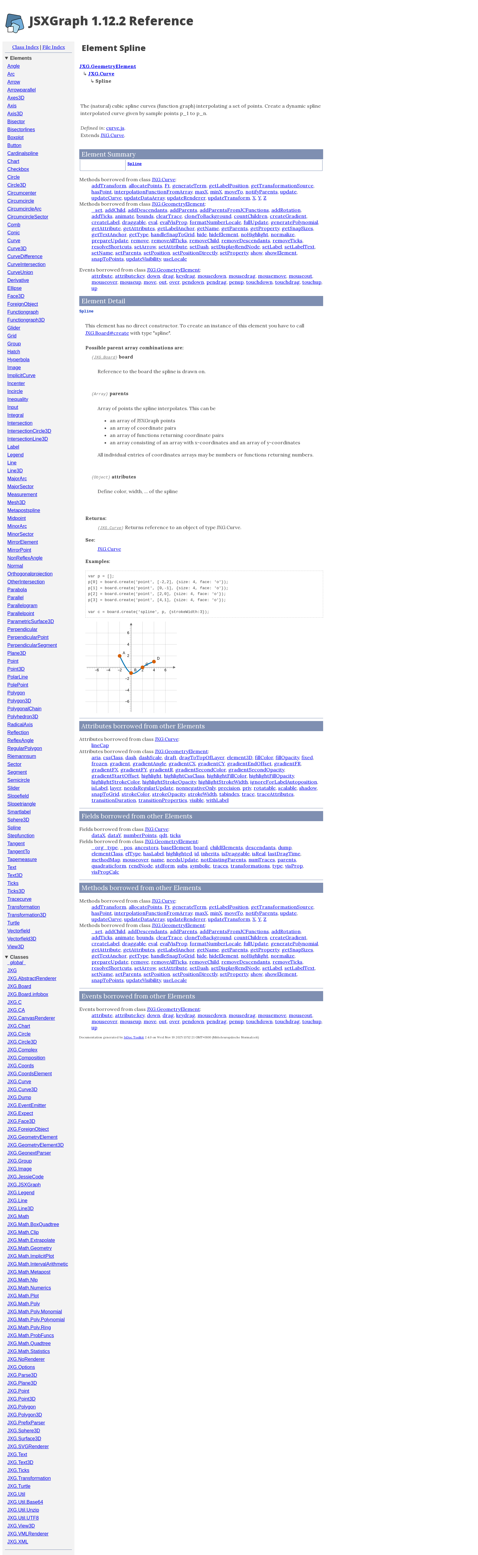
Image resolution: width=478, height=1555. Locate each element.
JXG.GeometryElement (32, 1137)
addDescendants (147, 210)
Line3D (15, 470)
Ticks (13, 883)
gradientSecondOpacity (256, 770)
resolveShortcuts (111, 247)
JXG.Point (18, 1391)
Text (11, 867)
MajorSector (20, 486)
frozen (99, 763)
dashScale (150, 757)
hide (202, 234)
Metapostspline (23, 510)
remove (140, 240)
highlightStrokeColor (115, 782)
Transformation (23, 907)
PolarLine (17, 677)
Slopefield (18, 796)
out (163, 282)
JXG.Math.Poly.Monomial (34, 1311)
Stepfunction (20, 835)
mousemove (272, 276)
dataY (114, 835)
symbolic (200, 866)
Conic (13, 232)
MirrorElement (22, 542)
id (196, 853)
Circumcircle (20, 201)
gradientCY (211, 763)
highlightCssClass (184, 776)
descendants (260, 847)
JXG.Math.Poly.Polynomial (36, 1319)
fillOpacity (287, 757)
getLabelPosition (228, 185)
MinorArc (17, 526)
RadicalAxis (20, 724)
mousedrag (242, 276)
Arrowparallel (21, 89)
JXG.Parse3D (22, 1375)
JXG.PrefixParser (26, 1422)
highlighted (179, 853)
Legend (15, 454)
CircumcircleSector (27, 216)
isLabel (99, 788)
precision (229, 788)
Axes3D (15, 97)
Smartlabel (18, 811)
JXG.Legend (20, 1192)
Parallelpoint (20, 613)
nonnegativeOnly (196, 788)
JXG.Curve (19, 1081)
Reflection (18, 732)
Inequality (17, 399)
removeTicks (287, 240)
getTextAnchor (109, 234)
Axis (11, 105)
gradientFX (104, 770)
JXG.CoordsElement (29, 1073)
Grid (11, 335)
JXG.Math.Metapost (28, 1272)
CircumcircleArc (24, 208)
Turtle (13, 922)
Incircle (15, 391)
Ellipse (14, 288)
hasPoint (101, 192)
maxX (201, 192)
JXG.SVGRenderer (28, 1446)
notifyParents (261, 192)
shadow (308, 788)
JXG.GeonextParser (29, 1153)
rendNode (141, 866)
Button (14, 145)
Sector (14, 764)
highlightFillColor (227, 776)
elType (133, 853)
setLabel (272, 247)
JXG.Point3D (21, 1399)
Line (11, 462)
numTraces (261, 860)
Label (13, 446)
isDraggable (236, 853)
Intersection (20, 423)
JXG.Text (17, 1454)
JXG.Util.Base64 (25, 1502)
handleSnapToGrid (172, 234)
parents (286, 860)
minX (216, 192)
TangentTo (18, 851)
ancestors (147, 847)
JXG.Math (18, 1216)
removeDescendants (245, 240)
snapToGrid (105, 794)
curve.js (115, 128)
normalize (282, 234)
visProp (294, 866)
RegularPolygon (24, 748)
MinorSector (20, 534)
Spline (14, 827)
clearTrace (169, 216)
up (94, 288)
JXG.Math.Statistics (28, 1351)
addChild (115, 210)
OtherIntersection (26, 581)
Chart (13, 161)
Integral (15, 415)
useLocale (175, 259)
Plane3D (16, 653)
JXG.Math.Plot (23, 1295)
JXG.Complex (22, 1049)
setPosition (157, 253)
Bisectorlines (21, 129)
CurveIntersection (26, 264)
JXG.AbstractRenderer (31, 978)
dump (284, 847)
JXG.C (14, 1002)
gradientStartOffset (115, 776)
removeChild (204, 240)
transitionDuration (113, 800)
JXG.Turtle (18, 1486)
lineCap (100, 745)
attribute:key (129, 276)
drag (168, 276)
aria (96, 757)
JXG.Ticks (18, 1470)
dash (130, 757)
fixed (307, 757)
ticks (175, 835)
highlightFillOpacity (271, 776)
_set (96, 210)
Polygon (16, 692)
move (150, 282)
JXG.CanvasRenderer (31, 1018)
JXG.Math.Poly (23, 1303)
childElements (226, 847)
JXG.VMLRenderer (27, 1533)
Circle (13, 177)
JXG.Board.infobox (27, 994)
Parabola (17, 589)
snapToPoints (107, 259)
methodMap (105, 860)
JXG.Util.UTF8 (23, 1518)
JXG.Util (16, 1494)
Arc (11, 74)
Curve (13, 240)
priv (246, 788)
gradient (120, 763)
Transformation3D (26, 915)
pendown (193, 282)
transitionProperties (162, 800)
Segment (17, 772)
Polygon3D (19, 700)
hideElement (223, 234)
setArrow (145, 247)
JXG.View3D (21, 1525)
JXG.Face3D (21, 1121)
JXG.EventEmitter (26, 1105)
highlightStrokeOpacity (169, 782)
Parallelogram (22, 605)
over (174, 282)
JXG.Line (17, 1200)
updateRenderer (186, 198)
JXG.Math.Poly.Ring (29, 1327)
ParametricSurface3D (30, 621)
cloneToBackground (207, 216)
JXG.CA (16, 1010)
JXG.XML (17, 1541)
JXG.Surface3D (24, 1438)
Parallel (15, 597)
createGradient (288, 216)
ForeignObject (22, 304)
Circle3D (16, 185)
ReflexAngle (20, 740)
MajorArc (17, 478)
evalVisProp (173, 222)
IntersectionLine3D (27, 439)
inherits (210, 853)
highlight (151, 776)
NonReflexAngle (25, 558)
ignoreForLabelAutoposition (283, 782)
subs (182, 866)
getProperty (264, 228)
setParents (128, 253)
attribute (101, 276)
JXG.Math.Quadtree (29, 1343)
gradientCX (182, 763)
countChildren (250, 216)
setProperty (234, 253)
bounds (145, 216)
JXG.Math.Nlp (22, 1280)
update (288, 192)
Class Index (25, 47)
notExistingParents (223, 860)
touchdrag (287, 282)
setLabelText (299, 247)
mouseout (300, 276)
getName (208, 228)
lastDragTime (284, 853)
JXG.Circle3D (22, 1041)
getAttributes (139, 228)
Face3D (15, 296)
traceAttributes (275, 794)
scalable (287, 788)
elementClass (107, 853)
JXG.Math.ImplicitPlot (30, 1256)
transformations (250, 866)
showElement (281, 253)
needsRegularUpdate (148, 788)
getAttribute (106, 228)
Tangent (16, 843)
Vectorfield (18, 930)
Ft (167, 185)
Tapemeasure (22, 859)
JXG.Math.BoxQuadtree (33, 1224)
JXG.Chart (18, 1026)
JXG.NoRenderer (26, 1359)
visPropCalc (105, 872)
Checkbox (18, 169)
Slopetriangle (21, 803)
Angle (13, 66)
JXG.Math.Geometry (29, 1248)
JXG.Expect (20, 1113)
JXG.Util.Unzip (23, 1510)
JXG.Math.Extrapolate (31, 1240)
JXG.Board (19, 986)
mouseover (104, 282)
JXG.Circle (18, 1034)
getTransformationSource (282, 185)
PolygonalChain (24, 708)
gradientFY (133, 770)
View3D (15, 946)
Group (14, 343)
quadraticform (108, 866)
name (157, 860)
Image (14, 367)
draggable (134, 222)
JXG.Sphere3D (23, 1430)
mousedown (212, 276)
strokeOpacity (168, 794)
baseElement (176, 847)
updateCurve (106, 198)
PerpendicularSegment (32, 645)
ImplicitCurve (21, 375)
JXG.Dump (19, 1097)
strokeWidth (202, 794)
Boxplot (15, 137)
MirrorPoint (19, 550)
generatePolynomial (294, 222)
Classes (19, 957)
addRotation (286, 210)
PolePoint (17, 684)
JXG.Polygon (21, 1406)
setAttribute (173, 247)
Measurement (22, 494)
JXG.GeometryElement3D (35, 1145)
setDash (199, 247)
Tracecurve (19, 899)
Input (12, 407)
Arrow (13, 82)
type (277, 866)
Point (12, 661)
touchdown (259, 282)
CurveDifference (24, 256)
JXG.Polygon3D (24, 1414)
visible (197, 800)
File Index (53, 47)
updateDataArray (144, 198)
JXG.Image (19, 1168)
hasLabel (153, 853)
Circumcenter (21, 193)
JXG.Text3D (20, 1462)
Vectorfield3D (21, 938)
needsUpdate (182, 860)
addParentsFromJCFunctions (234, 210)
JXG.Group (19, 1161)
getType (138, 234)
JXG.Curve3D (22, 1089)
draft (170, 757)
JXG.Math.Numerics (29, 1287)
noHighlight (254, 234)
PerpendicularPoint (27, 637)
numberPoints (140, 835)
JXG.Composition (26, 1057)
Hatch (13, 351)
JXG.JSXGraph (24, 1184)
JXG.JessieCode (25, 1176)
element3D (239, 757)
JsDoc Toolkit (134, 1037)
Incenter (16, 383)
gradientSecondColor (200, 770)
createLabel (105, 222)
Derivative (18, 280)
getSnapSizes (297, 228)
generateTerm (189, 185)
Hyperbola (18, 359)
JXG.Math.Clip (23, 1232)
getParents (234, 228)
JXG (12, 970)
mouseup (130, 282)
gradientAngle (149, 763)
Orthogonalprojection (30, 573)
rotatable (265, 788)
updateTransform (229, 198)
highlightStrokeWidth (223, 782)
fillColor (264, 757)
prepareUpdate (109, 240)
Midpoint (16, 518)
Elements (21, 58)
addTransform (108, 185)
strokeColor (136, 794)
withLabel (217, 800)
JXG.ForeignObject (28, 1129)
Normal (15, 565)
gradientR (161, 770)
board (201, 847)
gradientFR (287, 763)
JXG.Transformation (29, 1478)
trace (248, 794)
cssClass (113, 757)
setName (102, 253)
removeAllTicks (169, 240)
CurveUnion (20, 272)
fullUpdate (256, 222)
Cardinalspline (22, 153)
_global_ (16, 962)
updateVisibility (143, 259)
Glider (13, 327)
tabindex (229, 794)
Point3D (16, 669)
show (256, 253)
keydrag (185, 276)
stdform (165, 866)
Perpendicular (22, 629)
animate (124, 216)
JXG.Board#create (107, 333)
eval (152, 222)
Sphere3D (18, 819)
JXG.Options (21, 1367)
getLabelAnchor (175, 228)
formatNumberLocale (215, 222)
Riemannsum (21, 756)
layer (115, 788)
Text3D (15, 875)
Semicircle (18, 780)
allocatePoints (145, 185)
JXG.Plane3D (22, 1383)
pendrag (216, 282)
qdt (163, 835)
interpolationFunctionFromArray (153, 192)
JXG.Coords (20, 1065)
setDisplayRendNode (235, 247)
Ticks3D (16, 891)
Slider (13, 788)
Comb (13, 224)
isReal (259, 853)
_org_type (104, 847)
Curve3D (17, 248)
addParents (183, 210)
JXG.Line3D (20, 1208)
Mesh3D (16, 502)
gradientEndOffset (249, 763)
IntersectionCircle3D (29, 431)
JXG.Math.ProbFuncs (30, 1335)
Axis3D (15, 113)
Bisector (16, 121)
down (153, 276)
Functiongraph (22, 312)
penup (236, 282)
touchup (311, 282)
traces (220, 866)
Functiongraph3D (26, 320)
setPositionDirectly (195, 253)
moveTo (233, 192)
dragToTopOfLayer (201, 757)
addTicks (101, 216)
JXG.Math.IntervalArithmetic (37, 1264)
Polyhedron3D (22, 716)
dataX (98, 835)
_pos (126, 847)
